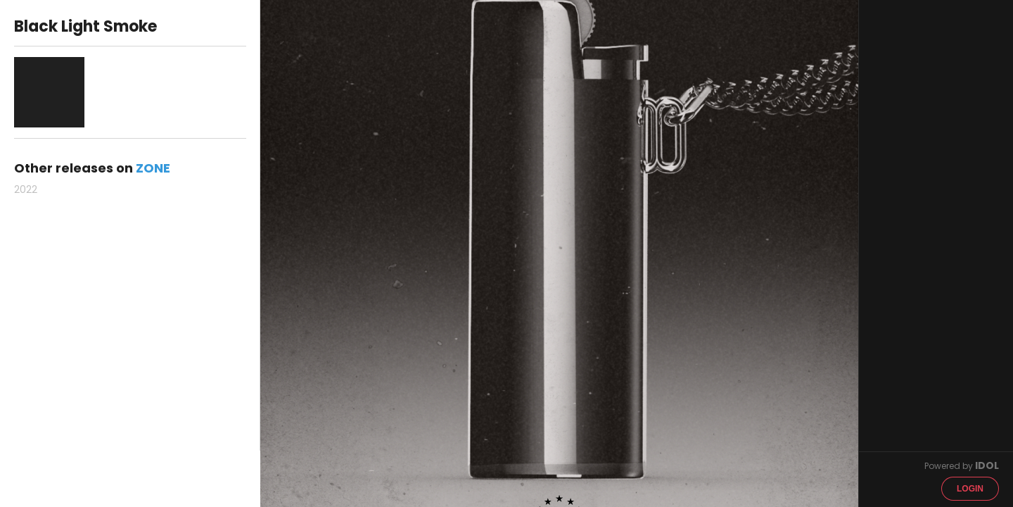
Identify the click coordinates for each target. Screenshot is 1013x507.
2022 (25, 189)
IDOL (987, 465)
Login (970, 489)
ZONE (153, 168)
